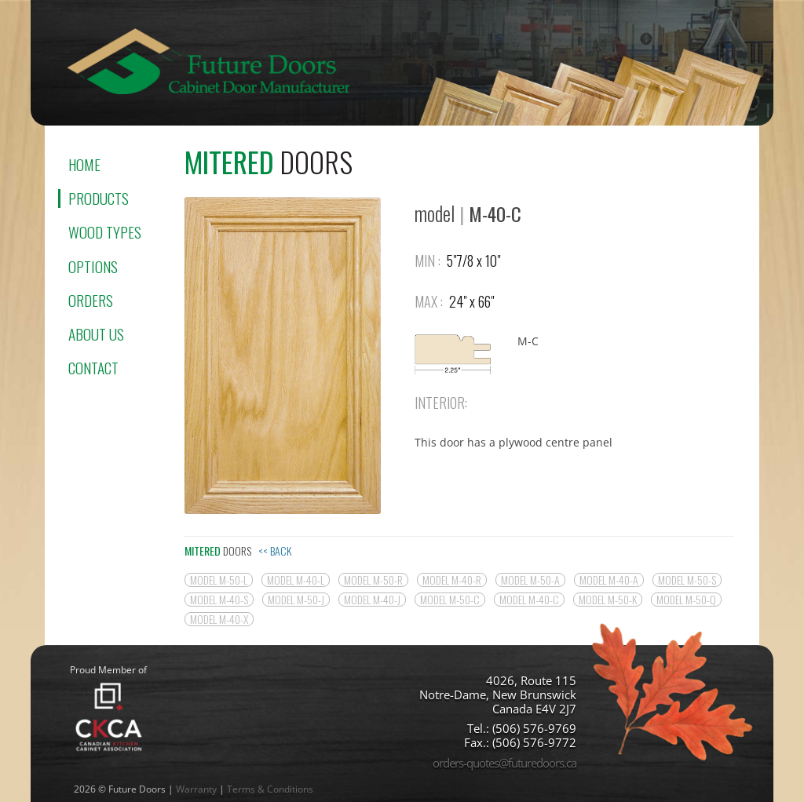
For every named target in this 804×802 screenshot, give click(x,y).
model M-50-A (530, 580)
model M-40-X (219, 619)
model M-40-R (451, 580)
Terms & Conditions (270, 789)
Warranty (196, 789)
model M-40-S (219, 599)
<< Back (274, 550)
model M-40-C (529, 599)
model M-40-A (608, 580)
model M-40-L (295, 580)
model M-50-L (218, 580)
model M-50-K (608, 599)
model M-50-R (373, 580)
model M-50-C (450, 599)
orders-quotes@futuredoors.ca (504, 763)
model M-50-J (296, 599)
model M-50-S (687, 580)
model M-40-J (372, 599)
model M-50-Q (686, 599)
